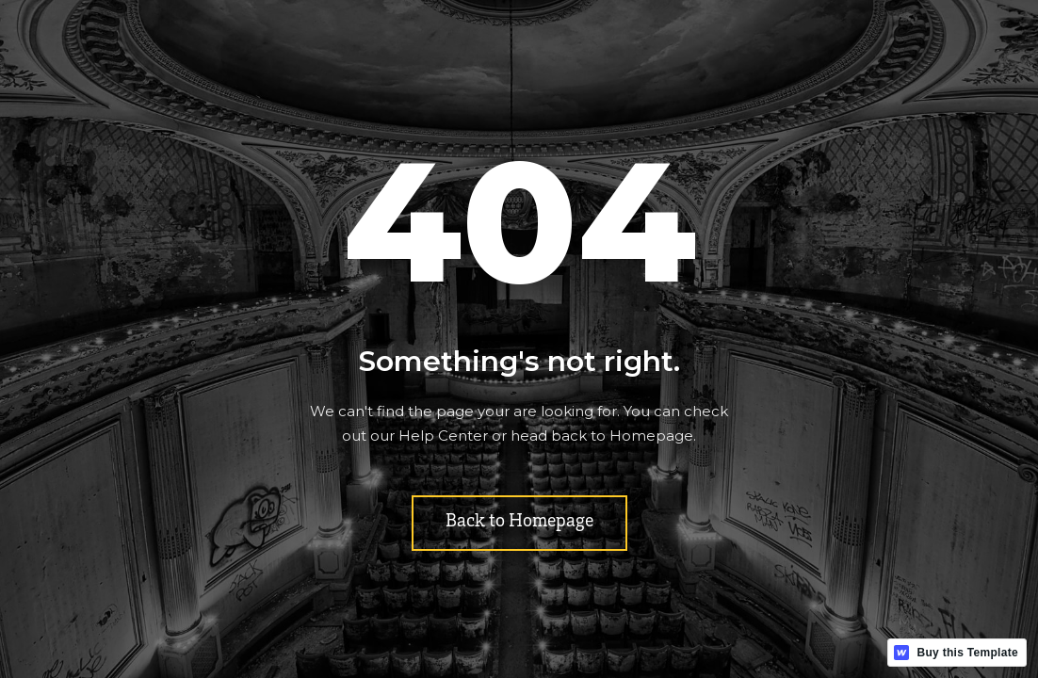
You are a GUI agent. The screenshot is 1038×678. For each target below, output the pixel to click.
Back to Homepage (519, 522)
